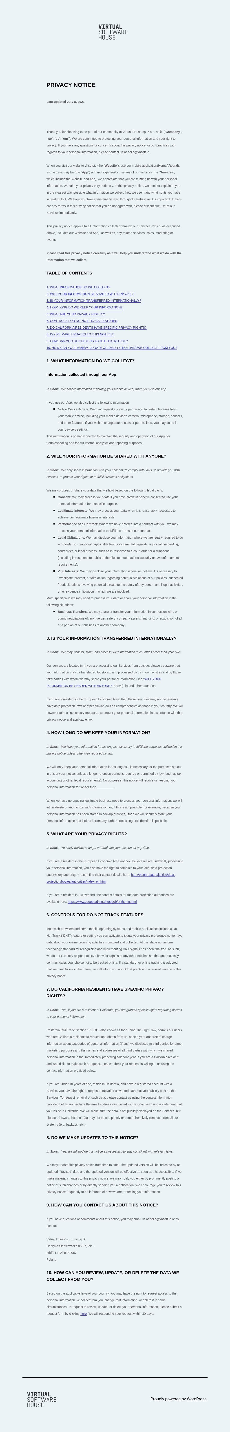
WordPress (196, 1399)
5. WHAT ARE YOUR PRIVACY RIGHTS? (75, 314)
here (83, 1313)
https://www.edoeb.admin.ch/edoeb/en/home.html (102, 901)
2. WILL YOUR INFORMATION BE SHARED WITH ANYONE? (89, 294)
